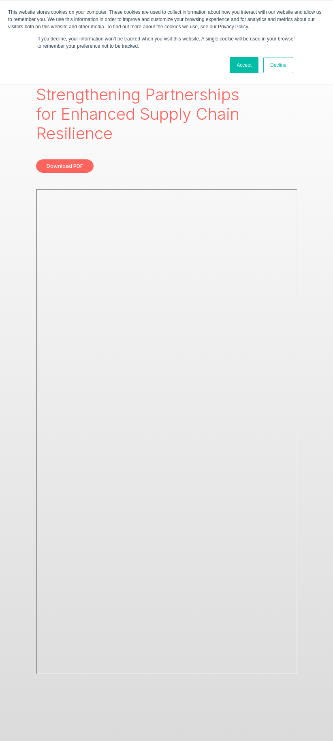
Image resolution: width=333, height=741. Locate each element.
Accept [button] (244, 65)
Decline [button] (278, 65)
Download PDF (65, 166)
